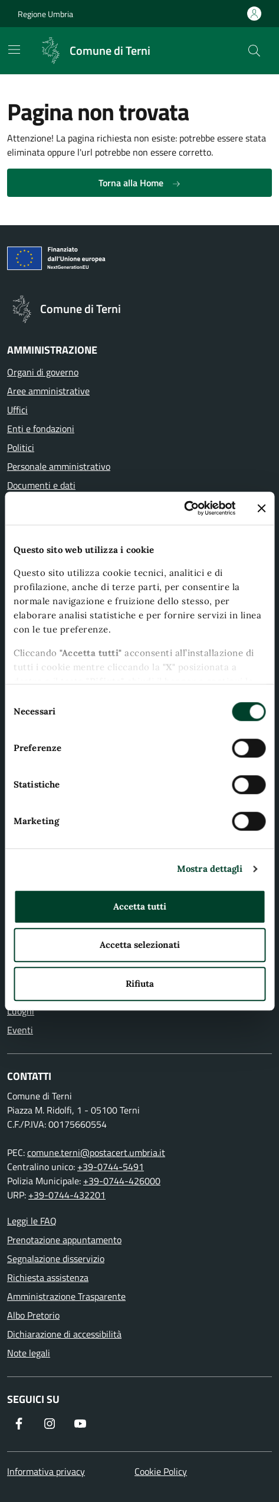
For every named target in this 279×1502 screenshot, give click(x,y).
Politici (20, 447)
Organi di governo (42, 372)
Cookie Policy (160, 1471)
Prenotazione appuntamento (64, 1240)
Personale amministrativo (58, 466)
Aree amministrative (48, 391)
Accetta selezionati (140, 944)
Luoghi (20, 1011)
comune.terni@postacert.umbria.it (96, 1152)
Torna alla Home (140, 183)
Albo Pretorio (33, 1315)
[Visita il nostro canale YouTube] (80, 1423)
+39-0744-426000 (121, 1181)
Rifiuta (140, 983)
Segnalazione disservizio (55, 1258)
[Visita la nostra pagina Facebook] (19, 1423)
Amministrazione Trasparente (66, 1296)
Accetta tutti (139, 906)
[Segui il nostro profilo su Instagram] (49, 1423)
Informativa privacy (46, 1471)
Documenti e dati (41, 485)
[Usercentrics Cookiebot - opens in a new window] (183, 508)
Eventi (20, 1030)
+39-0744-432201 (67, 1195)
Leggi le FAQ (32, 1221)
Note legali (28, 1353)
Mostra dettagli (210, 868)
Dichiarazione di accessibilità (64, 1334)
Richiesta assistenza (47, 1277)
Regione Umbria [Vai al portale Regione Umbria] (45, 14)
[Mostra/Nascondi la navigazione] (14, 49)
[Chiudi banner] (261, 508)
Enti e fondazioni (40, 428)
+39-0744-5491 (110, 1167)
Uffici (17, 410)
